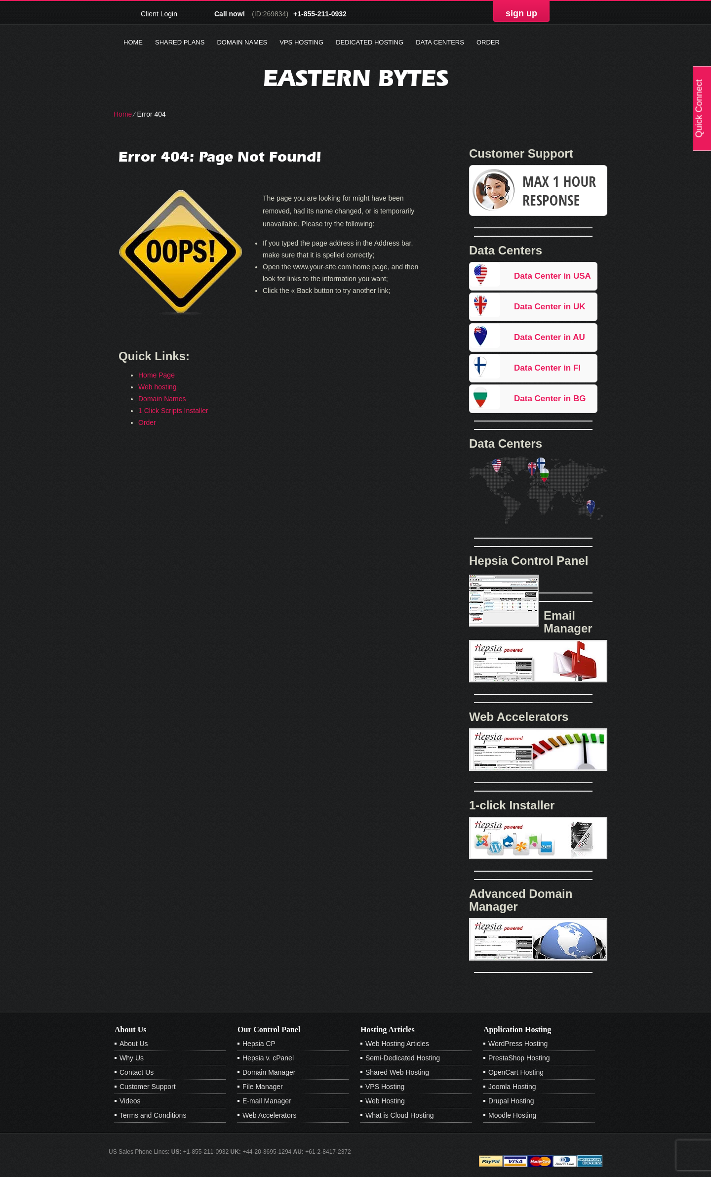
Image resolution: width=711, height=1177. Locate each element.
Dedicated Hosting (369, 42)
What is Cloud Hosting (399, 1115)
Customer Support (147, 1087)
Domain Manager (268, 1072)
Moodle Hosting (512, 1115)
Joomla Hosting (512, 1087)
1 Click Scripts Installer (173, 411)
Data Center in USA (552, 276)
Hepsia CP (259, 1044)
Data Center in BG (550, 398)
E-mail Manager (266, 1101)
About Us (133, 1044)
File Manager (262, 1087)
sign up (521, 13)
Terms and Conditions (152, 1115)
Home (133, 42)
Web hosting (157, 387)
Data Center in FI (547, 368)
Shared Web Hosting (397, 1072)
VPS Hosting (301, 42)
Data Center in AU (549, 337)
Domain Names (242, 42)
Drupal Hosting (511, 1101)
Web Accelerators (269, 1115)
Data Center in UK (550, 306)
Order (488, 42)
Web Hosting (385, 1101)
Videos (130, 1101)
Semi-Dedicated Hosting (402, 1058)
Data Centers (440, 42)
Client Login (159, 13)
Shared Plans (179, 42)
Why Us (131, 1058)
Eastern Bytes (355, 78)
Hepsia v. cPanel (268, 1058)
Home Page (156, 375)
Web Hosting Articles (397, 1044)
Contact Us (136, 1072)
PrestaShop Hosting (519, 1058)
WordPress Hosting (518, 1044)
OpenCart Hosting (516, 1072)
